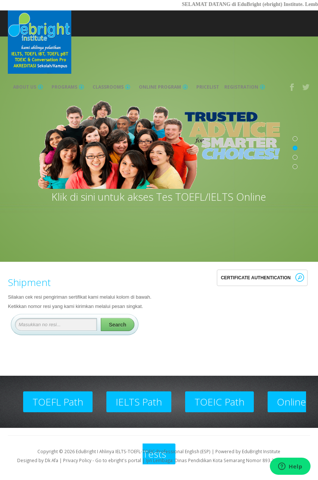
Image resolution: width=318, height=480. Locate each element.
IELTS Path (139, 402)
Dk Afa (51, 460)
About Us (28, 87)
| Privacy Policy (75, 460)
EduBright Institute (261, 451)
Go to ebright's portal (118, 460)
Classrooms (111, 87)
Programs (68, 87)
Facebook (292, 87)
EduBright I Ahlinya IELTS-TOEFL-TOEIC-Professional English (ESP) (143, 451)
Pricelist (207, 87)
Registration (244, 87)
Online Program (163, 87)
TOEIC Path (219, 402)
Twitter (306, 87)
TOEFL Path (57, 402)
